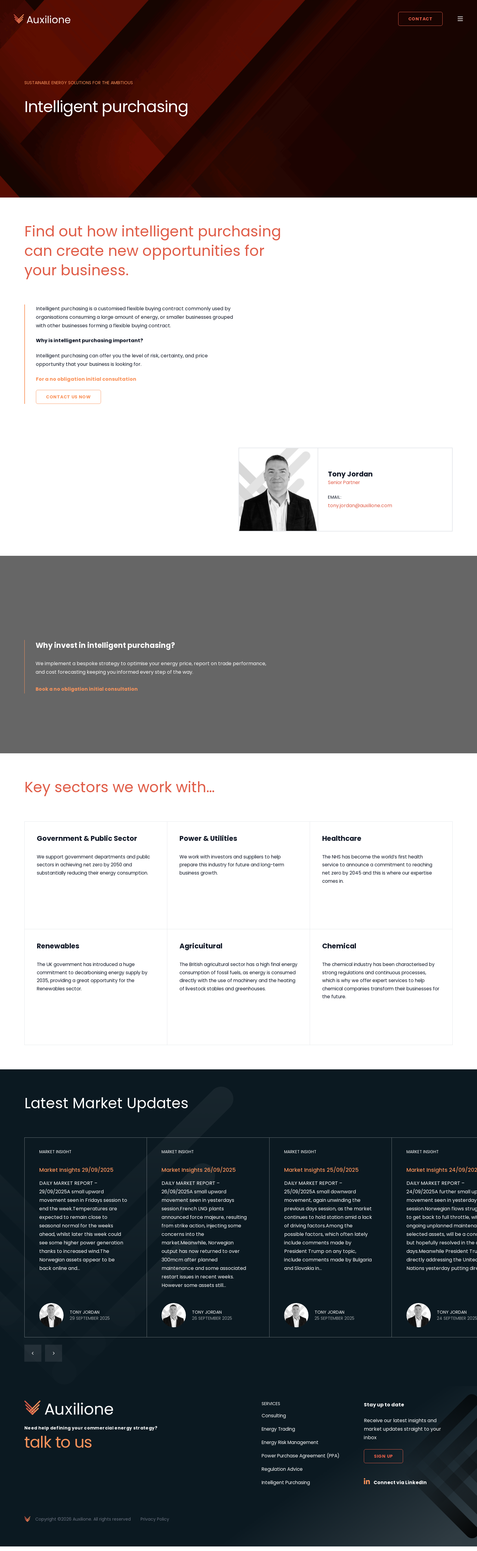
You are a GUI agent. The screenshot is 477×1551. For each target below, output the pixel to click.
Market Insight (55, 1156)
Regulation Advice (277, 1473)
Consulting (269, 1420)
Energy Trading (274, 1433)
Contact (419, 19)
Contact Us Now (68, 397)
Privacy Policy (155, 1524)
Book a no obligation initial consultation (88, 689)
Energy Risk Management (286, 1446)
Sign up (383, 1461)
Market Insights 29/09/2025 (77, 1174)
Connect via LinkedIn (401, 1487)
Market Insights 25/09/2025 (322, 1174)
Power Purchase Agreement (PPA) (297, 1460)
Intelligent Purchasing (282, 1487)
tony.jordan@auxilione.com (360, 506)
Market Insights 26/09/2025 (200, 1174)
